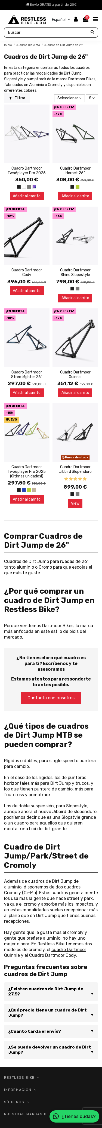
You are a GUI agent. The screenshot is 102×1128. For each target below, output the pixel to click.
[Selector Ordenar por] (69, 98)
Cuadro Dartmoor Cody (26, 272)
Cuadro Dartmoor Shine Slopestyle (75, 272)
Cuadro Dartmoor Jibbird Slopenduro (75, 469)
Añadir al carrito (27, 196)
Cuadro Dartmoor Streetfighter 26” (26, 374)
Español (61, 19)
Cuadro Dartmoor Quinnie (75, 374)
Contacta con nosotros (51, 697)
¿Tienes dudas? (74, 1116)
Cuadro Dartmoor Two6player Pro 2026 (27, 170)
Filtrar (17, 98)
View (75, 503)
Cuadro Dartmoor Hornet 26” (75, 170)
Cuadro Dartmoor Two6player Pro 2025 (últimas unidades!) (27, 472)
